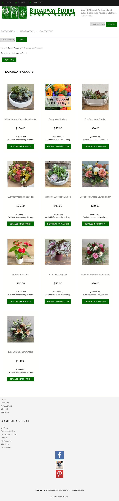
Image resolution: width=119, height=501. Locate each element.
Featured (5, 402)
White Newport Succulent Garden (20, 119)
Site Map (5, 412)
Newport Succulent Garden (58, 197)
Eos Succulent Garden (95, 119)
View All (4, 409)
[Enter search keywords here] (97, 24)
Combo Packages (14, 48)
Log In (6, 3)
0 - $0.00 (20, 3)
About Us (5, 444)
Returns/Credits (8, 431)
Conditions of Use (8, 434)
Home (3, 48)
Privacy (4, 438)
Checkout (35, 3)
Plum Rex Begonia (58, 274)
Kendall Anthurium (20, 274)
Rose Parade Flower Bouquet (95, 274)
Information (27, 31)
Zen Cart (81, 490)
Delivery (4, 428)
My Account (6, 441)
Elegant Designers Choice (20, 352)
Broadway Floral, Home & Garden (58, 490)
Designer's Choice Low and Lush (95, 197)
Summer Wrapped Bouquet (20, 197)
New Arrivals (6, 406)
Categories (8, 31)
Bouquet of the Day (58, 119)
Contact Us (46, 31)
